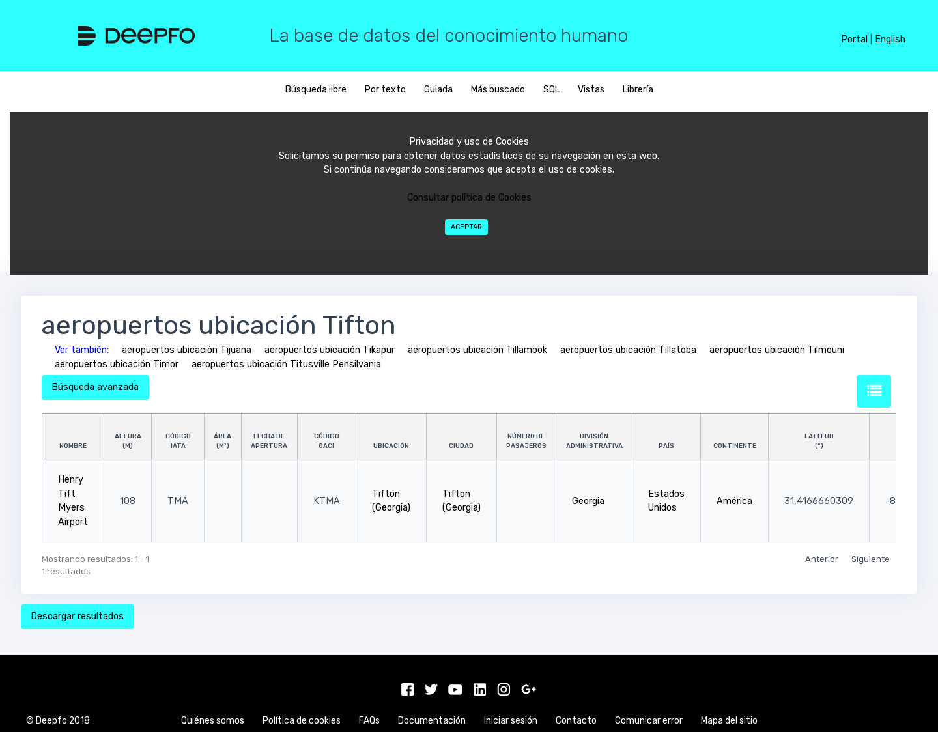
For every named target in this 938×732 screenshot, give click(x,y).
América (734, 501)
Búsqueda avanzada (95, 387)
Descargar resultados (77, 616)
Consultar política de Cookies (469, 197)
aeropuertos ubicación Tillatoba (628, 350)
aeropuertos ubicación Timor (116, 364)
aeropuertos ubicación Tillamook (477, 350)
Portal (854, 39)
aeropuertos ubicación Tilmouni (776, 350)
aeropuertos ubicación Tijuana (186, 350)
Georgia (588, 501)
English (890, 39)
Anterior (821, 559)
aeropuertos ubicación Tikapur (329, 350)
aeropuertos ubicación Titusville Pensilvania (286, 364)
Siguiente (870, 559)
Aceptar (466, 227)
